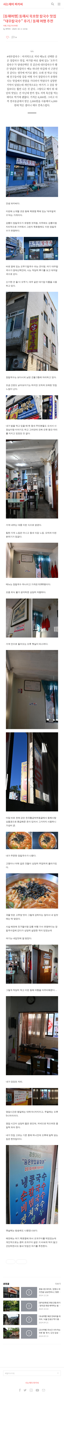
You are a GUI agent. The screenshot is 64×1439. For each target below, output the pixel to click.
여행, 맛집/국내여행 (10, 25)
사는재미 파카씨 (13, 4)
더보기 (58, 1283)
